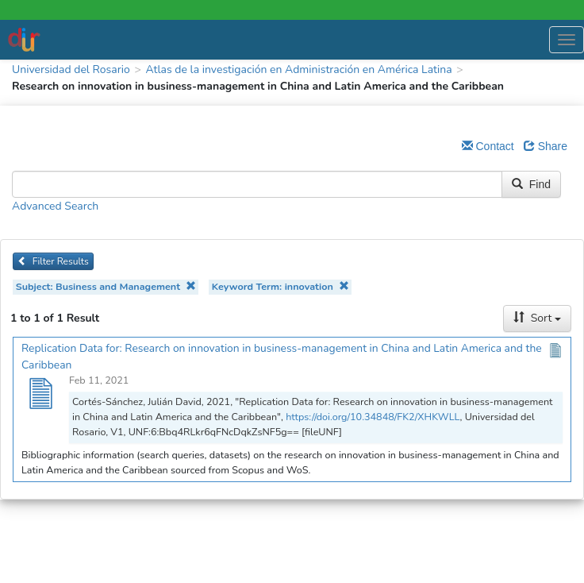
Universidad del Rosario (71, 69)
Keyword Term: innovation (280, 286)
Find (531, 184)
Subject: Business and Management (106, 286)
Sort (537, 318)
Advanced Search (55, 206)
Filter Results (53, 261)
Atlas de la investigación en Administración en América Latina (298, 69)
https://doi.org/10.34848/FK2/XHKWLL (372, 416)
